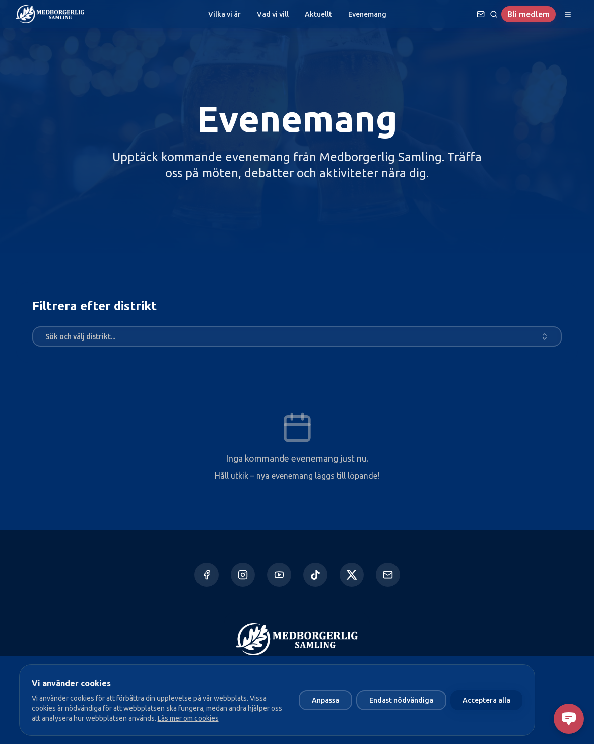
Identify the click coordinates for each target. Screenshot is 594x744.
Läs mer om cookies (188, 718)
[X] (352, 575)
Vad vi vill (273, 14)
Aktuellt (318, 14)
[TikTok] (315, 575)
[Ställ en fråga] (480, 14)
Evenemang (367, 14)
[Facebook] (206, 575)
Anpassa (325, 700)
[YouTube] (279, 575)
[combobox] (297, 336)
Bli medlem (528, 14)
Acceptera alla (486, 700)
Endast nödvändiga (401, 700)
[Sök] (493, 14)
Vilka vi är (224, 14)
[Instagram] (243, 575)
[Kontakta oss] (388, 575)
